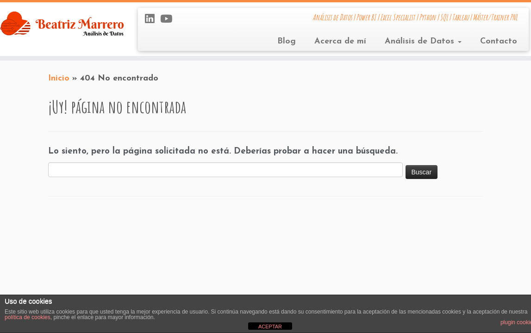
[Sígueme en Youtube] (169, 19)
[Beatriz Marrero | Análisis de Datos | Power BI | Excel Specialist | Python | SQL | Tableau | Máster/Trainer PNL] (62, 23)
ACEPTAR (270, 326)
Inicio (58, 78)
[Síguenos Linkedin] (152, 19)
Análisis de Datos (423, 41)
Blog (286, 41)
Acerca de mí (340, 41)
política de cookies (27, 317)
